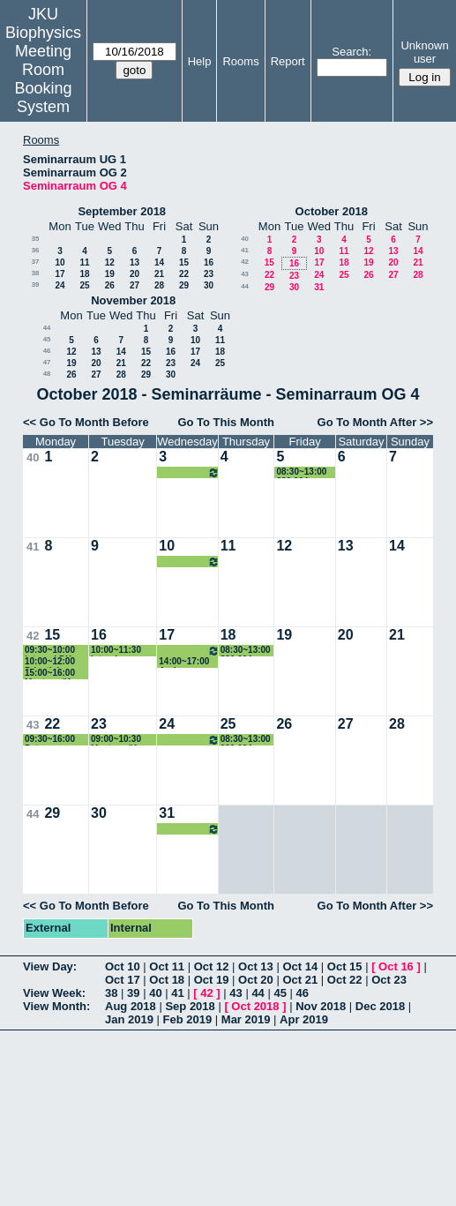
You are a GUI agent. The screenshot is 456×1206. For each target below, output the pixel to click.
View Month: (56, 1006)
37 (36, 262)
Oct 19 (211, 979)
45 (47, 339)
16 (208, 262)
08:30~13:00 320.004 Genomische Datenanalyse (304, 472)
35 (36, 239)
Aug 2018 (130, 1006)
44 (245, 286)
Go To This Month (225, 422)
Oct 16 (396, 966)
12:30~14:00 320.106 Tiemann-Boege (189, 561)
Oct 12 (211, 966)
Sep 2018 (189, 1006)
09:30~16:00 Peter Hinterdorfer (50, 739)
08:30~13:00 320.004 (246, 650)
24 (59, 285)
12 (110, 262)
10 (59, 262)
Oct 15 (345, 966)
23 (208, 274)
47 (47, 362)
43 (245, 274)
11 (84, 262)
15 (184, 262)
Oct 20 (255, 979)
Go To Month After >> (375, 422)
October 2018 (331, 211)
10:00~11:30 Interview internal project (122, 650)
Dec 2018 (380, 1006)
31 (319, 287)
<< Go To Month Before (86, 422)
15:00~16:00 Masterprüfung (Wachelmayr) (55, 673)
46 (47, 351)
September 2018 (122, 211)
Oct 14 (300, 966)
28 (159, 285)
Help (200, 61)
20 (134, 274)
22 (184, 274)
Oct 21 (300, 979)
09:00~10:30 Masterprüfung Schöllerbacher (122, 739)
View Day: (50, 966)
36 (36, 250)
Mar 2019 (246, 1019)
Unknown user (424, 52)
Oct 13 (255, 966)
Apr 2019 (304, 1019)
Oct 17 (122, 979)
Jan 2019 (129, 1019)
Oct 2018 (255, 1006)
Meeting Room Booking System (42, 79)
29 (184, 285)
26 (110, 285)
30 (208, 285)
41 (245, 250)
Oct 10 (122, 966)
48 (47, 374)
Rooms (240, 61)
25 (84, 285)
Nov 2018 (320, 1006)
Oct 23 (389, 979)
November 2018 (133, 300)
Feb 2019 (188, 1019)
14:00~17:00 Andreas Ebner (184, 662)
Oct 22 (345, 979)
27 (134, 285)
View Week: (54, 993)
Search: (351, 51)
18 (84, 274)
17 (59, 274)
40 (245, 239)
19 (110, 274)
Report (288, 61)
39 (36, 284)
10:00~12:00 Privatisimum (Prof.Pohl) (52, 662)
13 (134, 262)
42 (245, 262)
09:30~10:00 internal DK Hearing (50, 650)
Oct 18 (166, 979)
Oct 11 (166, 966)
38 (36, 273)
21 (159, 274)
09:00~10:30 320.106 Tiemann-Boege (189, 472)
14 (159, 262)
